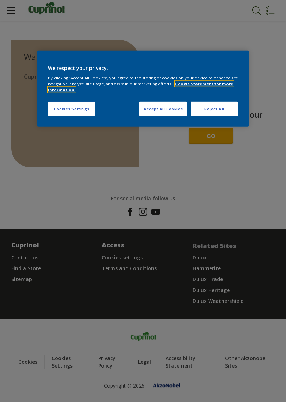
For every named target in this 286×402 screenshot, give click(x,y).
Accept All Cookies (163, 108)
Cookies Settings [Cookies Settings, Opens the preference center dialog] (71, 108)
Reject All (214, 108)
